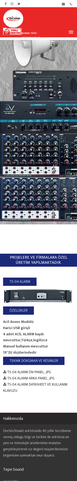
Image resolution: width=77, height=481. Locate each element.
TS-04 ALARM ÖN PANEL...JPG (29, 373)
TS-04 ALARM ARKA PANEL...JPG (30, 379)
